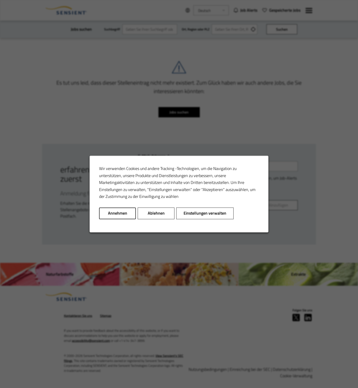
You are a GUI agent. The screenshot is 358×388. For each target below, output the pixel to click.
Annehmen (117, 213)
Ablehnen (156, 213)
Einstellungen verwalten (205, 213)
